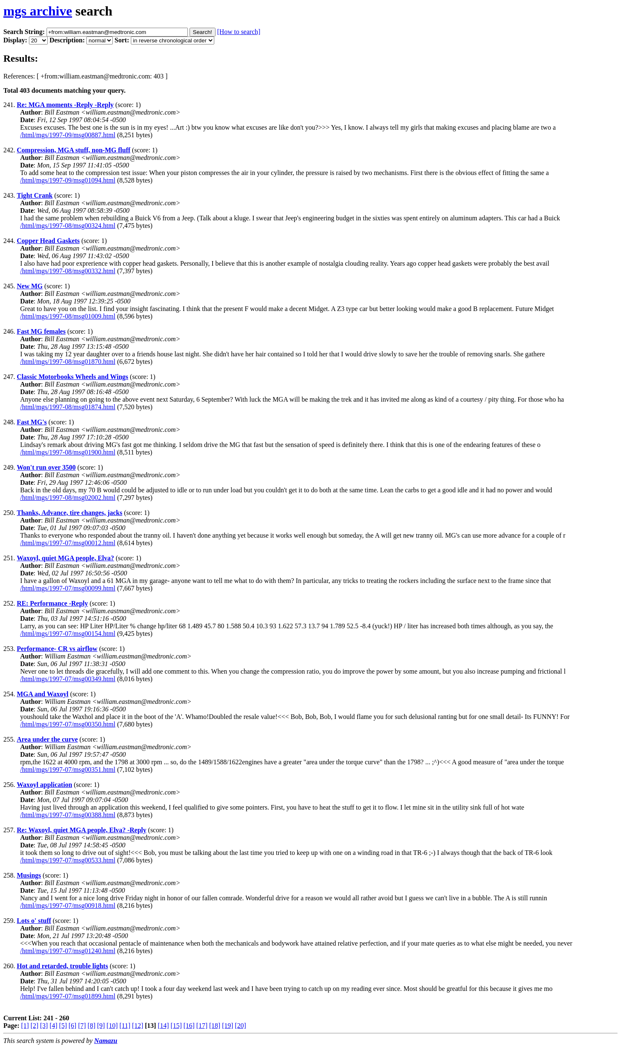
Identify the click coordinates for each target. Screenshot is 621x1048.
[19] (227, 1025)
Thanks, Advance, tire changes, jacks (69, 512)
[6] (72, 1025)
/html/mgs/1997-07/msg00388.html (67, 814)
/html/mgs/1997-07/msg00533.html (67, 860)
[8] (92, 1025)
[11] (125, 1025)
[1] (25, 1025)
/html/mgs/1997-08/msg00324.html (67, 225)
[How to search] (238, 31)
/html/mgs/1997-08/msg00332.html (67, 270)
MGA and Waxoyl (42, 694)
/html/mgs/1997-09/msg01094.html (67, 180)
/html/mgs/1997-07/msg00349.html (67, 678)
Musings (29, 875)
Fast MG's (32, 422)
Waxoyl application (44, 784)
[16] (189, 1025)
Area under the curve (47, 739)
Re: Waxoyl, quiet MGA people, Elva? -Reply (81, 830)
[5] (63, 1025)
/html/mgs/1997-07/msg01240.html (67, 950)
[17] (202, 1025)
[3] (44, 1025)
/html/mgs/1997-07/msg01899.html (67, 996)
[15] (176, 1025)
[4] (53, 1025)
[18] (215, 1025)
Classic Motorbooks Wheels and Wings (72, 376)
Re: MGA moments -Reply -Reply (65, 104)
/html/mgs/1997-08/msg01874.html (67, 406)
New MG (30, 286)
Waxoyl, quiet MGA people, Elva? (65, 558)
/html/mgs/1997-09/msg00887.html (67, 135)
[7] (82, 1025)
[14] (163, 1025)
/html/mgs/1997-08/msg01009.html (67, 316)
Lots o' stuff (34, 920)
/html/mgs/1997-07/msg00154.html (67, 633)
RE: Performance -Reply (52, 603)
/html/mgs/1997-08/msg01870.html (67, 361)
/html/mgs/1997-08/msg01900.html (67, 452)
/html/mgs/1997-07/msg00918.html (67, 905)
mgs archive (37, 10)
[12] (137, 1025)
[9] (101, 1025)
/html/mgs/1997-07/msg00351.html (67, 769)
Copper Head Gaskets (48, 240)
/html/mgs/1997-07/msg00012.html (67, 542)
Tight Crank (35, 195)
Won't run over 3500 (46, 467)
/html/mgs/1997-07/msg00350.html (67, 724)
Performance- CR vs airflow (57, 648)
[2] (35, 1025)
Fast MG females (41, 331)
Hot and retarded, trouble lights (62, 966)
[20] (240, 1025)
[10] (112, 1025)
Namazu (105, 1040)
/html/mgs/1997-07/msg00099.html (67, 588)
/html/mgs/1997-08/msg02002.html (67, 497)
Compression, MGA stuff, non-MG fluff (73, 150)
